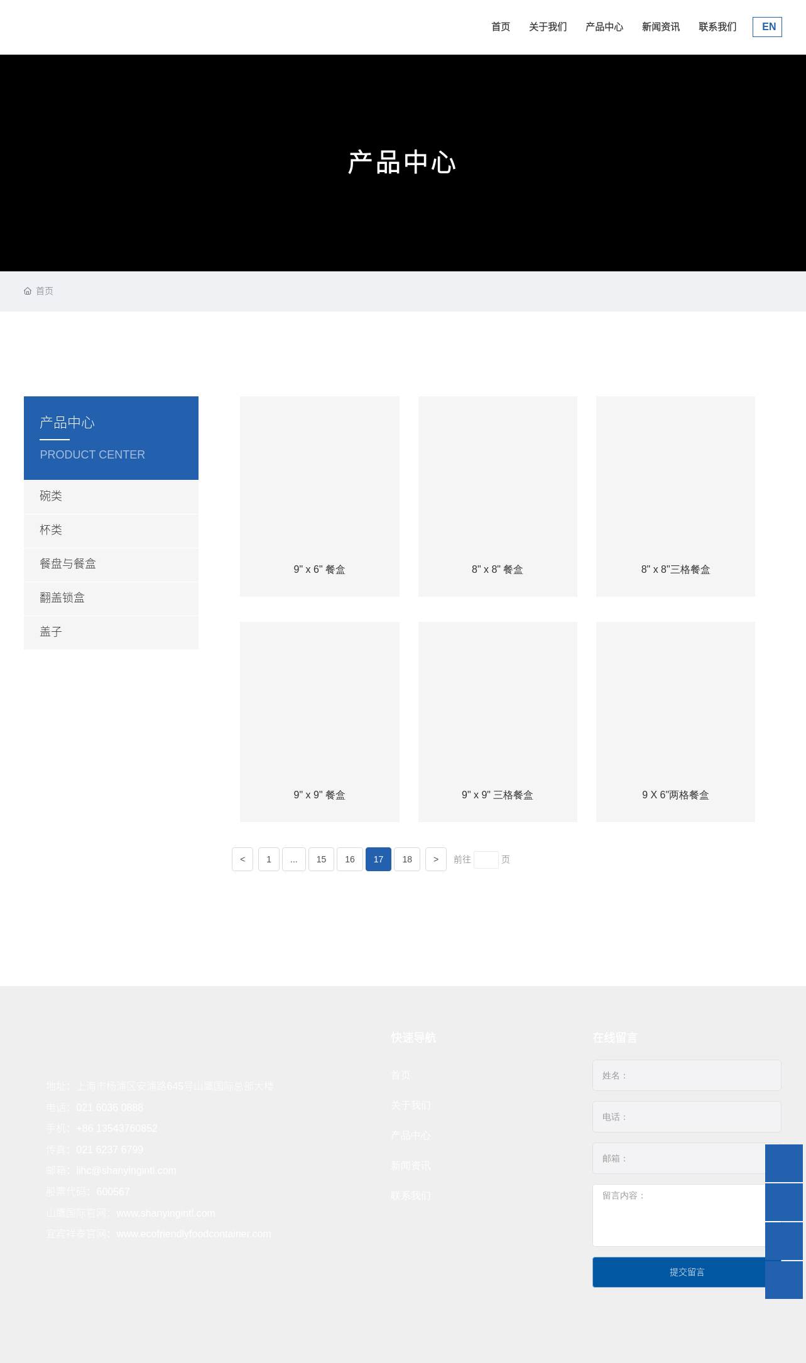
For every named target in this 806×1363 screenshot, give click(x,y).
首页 (500, 26)
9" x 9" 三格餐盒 (498, 795)
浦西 (772, 1342)
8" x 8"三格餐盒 (676, 569)
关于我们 (548, 26)
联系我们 (717, 26)
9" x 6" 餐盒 (320, 569)
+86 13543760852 (116, 1128)
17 (379, 859)
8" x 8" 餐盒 (498, 569)
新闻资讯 (661, 26)
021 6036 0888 (109, 1107)
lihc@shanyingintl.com (126, 1170)
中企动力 (744, 1342)
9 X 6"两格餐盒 (675, 795)
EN (768, 26)
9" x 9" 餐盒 (320, 795)
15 (322, 859)
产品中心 (604, 26)
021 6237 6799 (109, 1149)
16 (350, 859)
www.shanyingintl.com (165, 1213)
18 (407, 859)
